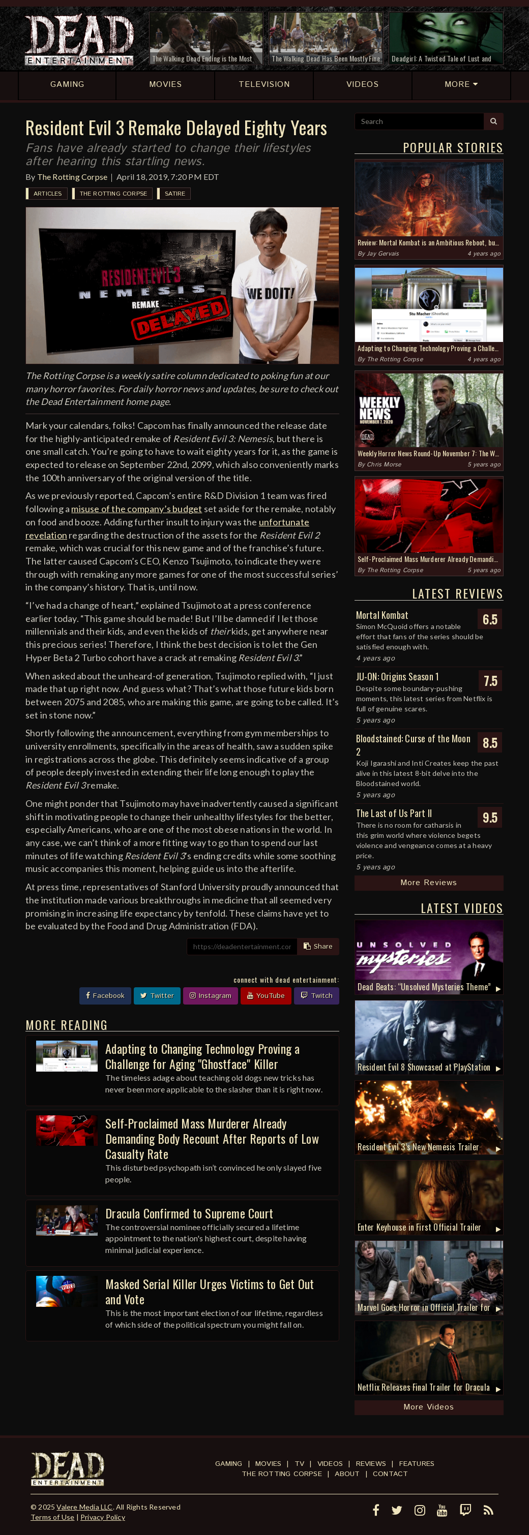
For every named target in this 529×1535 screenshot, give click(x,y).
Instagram (210, 996)
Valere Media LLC (84, 1506)
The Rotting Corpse (72, 176)
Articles (48, 194)
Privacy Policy (102, 1517)
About (347, 1474)
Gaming (228, 1464)
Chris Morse (384, 464)
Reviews (371, 1464)
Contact (390, 1474)
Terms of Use (52, 1517)
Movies (268, 1464)
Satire (175, 194)
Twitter (157, 996)
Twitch (317, 996)
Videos (330, 1464)
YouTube (266, 996)
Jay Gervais (383, 253)
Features (417, 1464)
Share (318, 947)
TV (299, 1464)
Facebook (105, 996)
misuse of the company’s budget (136, 508)
